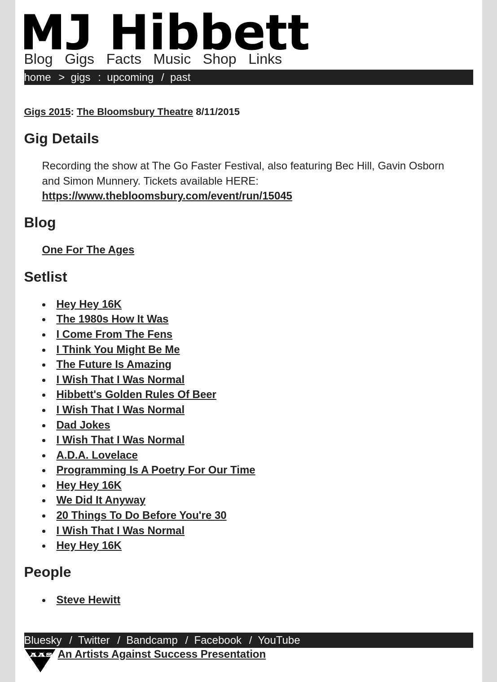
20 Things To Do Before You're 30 (142, 515)
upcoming (130, 77)
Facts (123, 59)
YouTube (279, 640)
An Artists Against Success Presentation (162, 654)
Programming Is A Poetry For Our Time (156, 470)
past (180, 77)
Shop (220, 59)
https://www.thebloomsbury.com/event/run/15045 (167, 196)
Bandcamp (152, 640)
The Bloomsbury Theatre (135, 111)
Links (265, 59)
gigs (81, 77)
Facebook (218, 640)
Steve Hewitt (89, 599)
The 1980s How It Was (113, 319)
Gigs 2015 (47, 111)
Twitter (94, 640)
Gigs (79, 59)
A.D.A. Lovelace (97, 455)
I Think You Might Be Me (118, 349)
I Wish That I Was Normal (121, 379)
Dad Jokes (83, 425)
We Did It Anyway (101, 500)
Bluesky (43, 640)
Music (172, 59)
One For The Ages (88, 250)
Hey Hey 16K (89, 304)
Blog (38, 59)
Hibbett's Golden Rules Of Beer (136, 394)
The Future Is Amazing (114, 364)
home (37, 77)
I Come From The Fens (115, 334)
